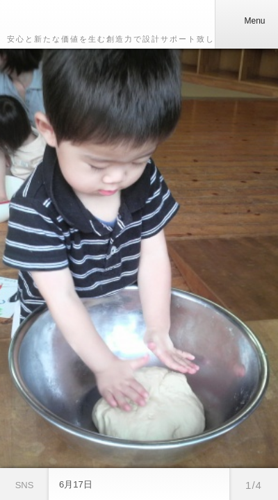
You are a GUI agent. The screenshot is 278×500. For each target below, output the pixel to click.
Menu (246, 21)
